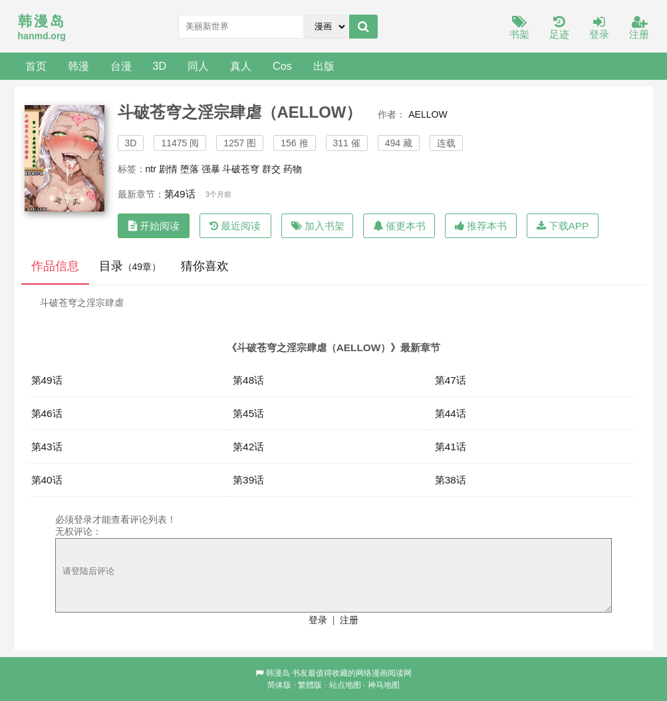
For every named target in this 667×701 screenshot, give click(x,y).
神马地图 (384, 685)
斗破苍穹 (240, 169)
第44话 (450, 413)
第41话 (450, 446)
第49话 (180, 194)
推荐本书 (481, 225)
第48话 (248, 380)
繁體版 (310, 685)
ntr (151, 169)
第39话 (248, 480)
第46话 (47, 413)
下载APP (563, 225)
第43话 (47, 446)
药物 (292, 169)
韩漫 (78, 66)
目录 (130, 266)
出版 (323, 66)
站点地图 (345, 685)
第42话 (248, 446)
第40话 (47, 480)
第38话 (450, 480)
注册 (639, 28)
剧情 (168, 169)
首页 (36, 66)
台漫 (121, 66)
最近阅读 (235, 225)
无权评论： (78, 531)
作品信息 (55, 266)
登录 (599, 28)
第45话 (248, 413)
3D (160, 66)
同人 (198, 66)
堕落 (189, 169)
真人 (240, 66)
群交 (271, 169)
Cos (282, 66)
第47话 (450, 380)
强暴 (210, 169)
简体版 (279, 685)
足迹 (559, 28)
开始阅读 (154, 225)
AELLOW (427, 114)
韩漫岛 (278, 673)
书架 (519, 28)
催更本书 (399, 225)
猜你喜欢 (205, 266)
